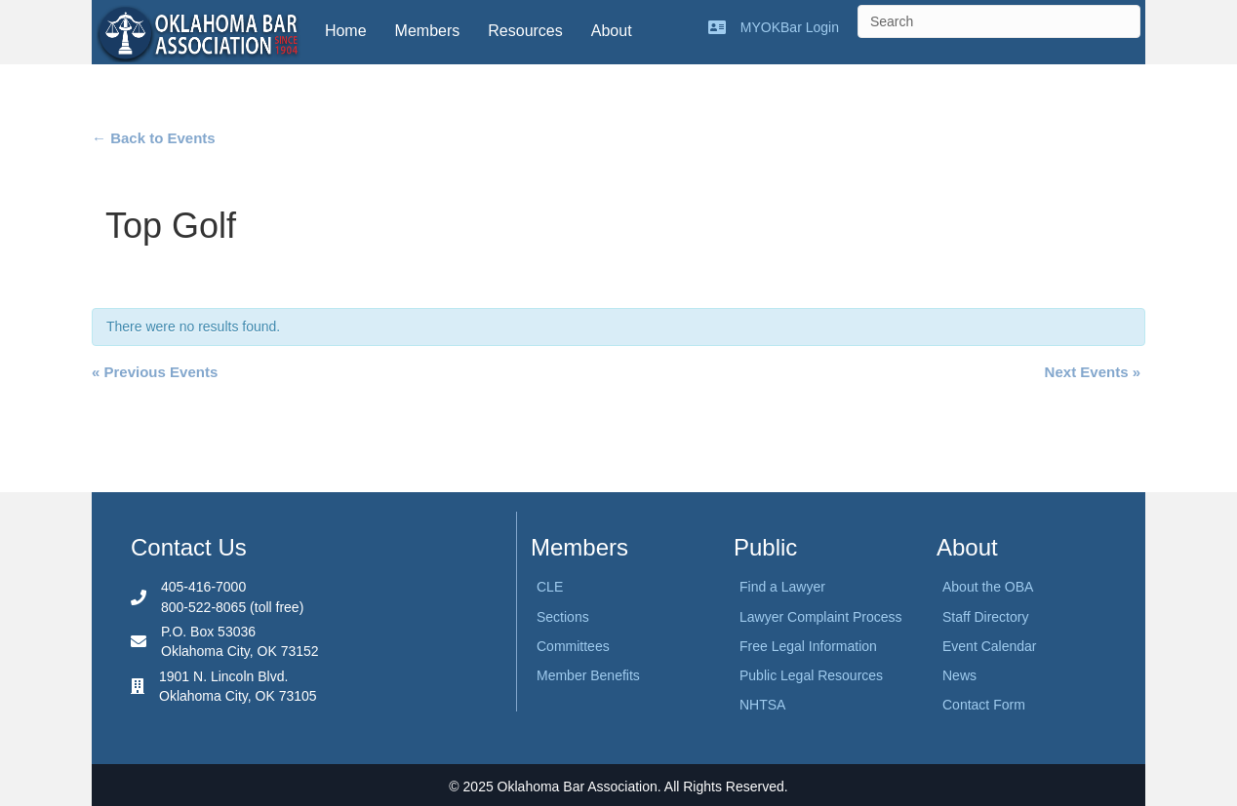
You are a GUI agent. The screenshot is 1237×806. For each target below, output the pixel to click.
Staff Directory (985, 617)
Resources (525, 30)
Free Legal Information (808, 646)
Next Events (1092, 372)
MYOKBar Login (789, 27)
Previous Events (155, 372)
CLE (550, 587)
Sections (563, 617)
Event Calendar (989, 646)
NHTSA (762, 704)
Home (346, 30)
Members (427, 30)
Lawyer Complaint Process (820, 617)
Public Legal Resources (811, 675)
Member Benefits (588, 675)
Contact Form (983, 704)
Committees (573, 646)
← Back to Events (154, 138)
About (611, 30)
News (959, 675)
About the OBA (987, 587)
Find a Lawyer (782, 587)
